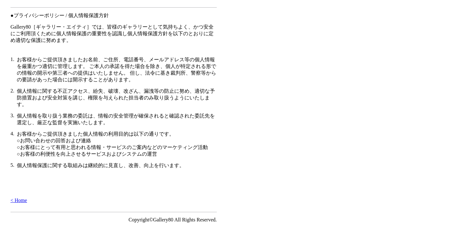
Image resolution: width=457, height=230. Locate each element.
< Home (18, 200)
